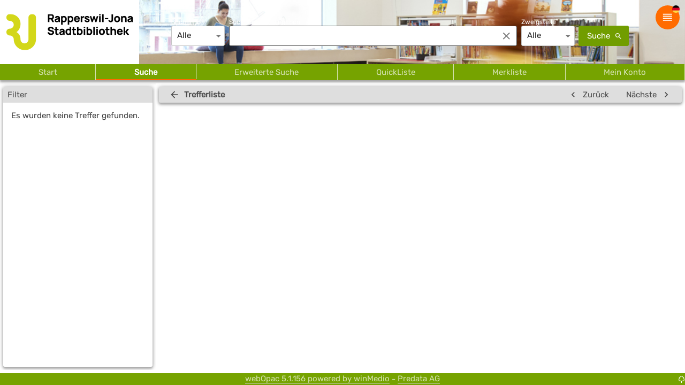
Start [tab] (47, 72)
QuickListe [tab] (395, 72)
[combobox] (361, 35)
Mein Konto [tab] (625, 72)
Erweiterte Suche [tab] (266, 72)
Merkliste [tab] (509, 72)
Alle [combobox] (184, 35)
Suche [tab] (145, 72)
